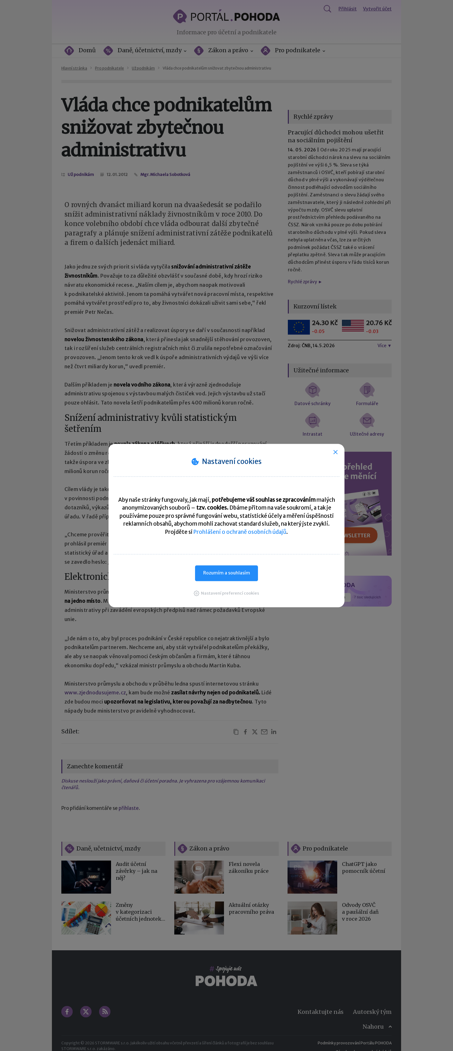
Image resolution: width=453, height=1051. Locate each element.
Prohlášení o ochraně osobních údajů (239, 531)
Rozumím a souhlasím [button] (226, 573)
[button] (226, 593)
